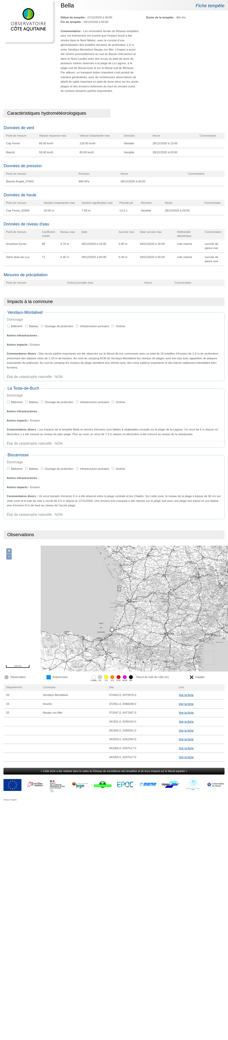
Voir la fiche (186, 694)
